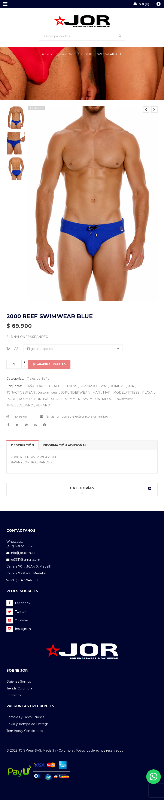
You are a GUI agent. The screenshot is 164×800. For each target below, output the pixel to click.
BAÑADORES (35, 386)
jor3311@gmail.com (25, 560)
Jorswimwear (48, 392)
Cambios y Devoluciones (25, 717)
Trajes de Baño (65, 54)
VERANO (43, 405)
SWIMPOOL (105, 399)
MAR (107, 392)
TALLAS (12, 349)
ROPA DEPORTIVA (34, 399)
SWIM (87, 399)
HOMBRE (117, 386)
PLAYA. (147, 392)
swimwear (125, 399)
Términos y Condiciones (24, 731)
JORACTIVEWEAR (20, 392)
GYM (103, 386)
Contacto (13, 695)
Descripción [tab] (22, 445)
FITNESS (70, 386)
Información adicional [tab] (65, 445)
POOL (11, 399)
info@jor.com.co (23, 553)
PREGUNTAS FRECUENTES (30, 706)
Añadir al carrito (51, 364)
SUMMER (72, 399)
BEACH (55, 386)
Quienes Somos (18, 681)
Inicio (45, 54)
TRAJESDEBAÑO (19, 405)
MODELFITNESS (126, 392)
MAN (96, 392)
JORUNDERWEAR (75, 392)
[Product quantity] (14, 364)
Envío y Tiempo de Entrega (27, 724)
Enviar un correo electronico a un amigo (74, 416)
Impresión (16, 416)
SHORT (57, 399)
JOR (131, 386)
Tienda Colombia (19, 688)
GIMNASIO (88, 386)
